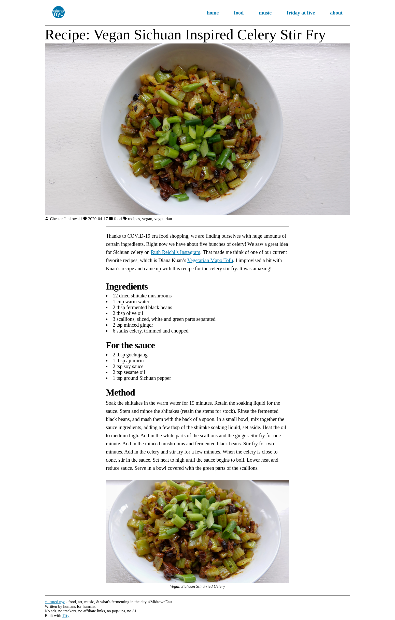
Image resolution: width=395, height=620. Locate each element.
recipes (134, 218)
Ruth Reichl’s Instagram (175, 252)
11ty (65, 615)
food (239, 13)
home (213, 13)
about (336, 13)
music (265, 13)
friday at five (301, 13)
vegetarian (163, 218)
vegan (147, 218)
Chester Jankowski (66, 218)
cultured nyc (55, 602)
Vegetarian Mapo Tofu (210, 260)
